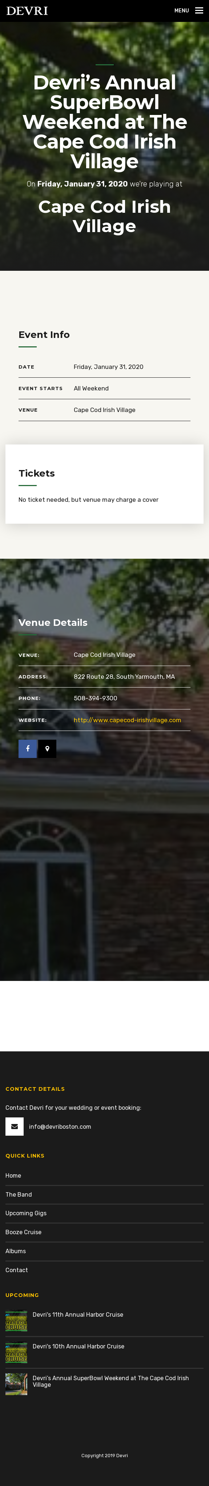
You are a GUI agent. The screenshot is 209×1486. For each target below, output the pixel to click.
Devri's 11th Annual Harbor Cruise (78, 1314)
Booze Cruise (23, 1232)
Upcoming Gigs (26, 1213)
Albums (15, 1251)
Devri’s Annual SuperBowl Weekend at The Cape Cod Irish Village (111, 1381)
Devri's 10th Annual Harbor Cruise (78, 1346)
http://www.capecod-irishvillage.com (127, 720)
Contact (16, 1270)
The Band (18, 1194)
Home (13, 1175)
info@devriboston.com (60, 1126)
